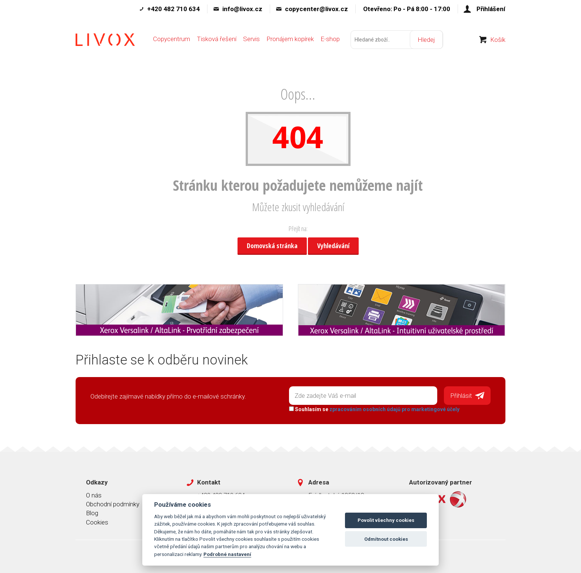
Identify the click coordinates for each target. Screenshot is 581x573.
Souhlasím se (374, 409)
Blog (92, 513)
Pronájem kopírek (290, 39)
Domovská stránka (272, 245)
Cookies (97, 522)
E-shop (330, 39)
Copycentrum (171, 39)
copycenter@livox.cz (316, 9)
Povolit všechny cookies (386, 520)
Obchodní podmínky (112, 504)
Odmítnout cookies (386, 539)
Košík (497, 40)
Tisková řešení (216, 39)
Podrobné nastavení (227, 554)
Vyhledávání (333, 245)
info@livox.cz (242, 9)
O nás (94, 495)
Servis (251, 39)
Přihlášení (491, 9)
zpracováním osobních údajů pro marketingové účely (394, 409)
